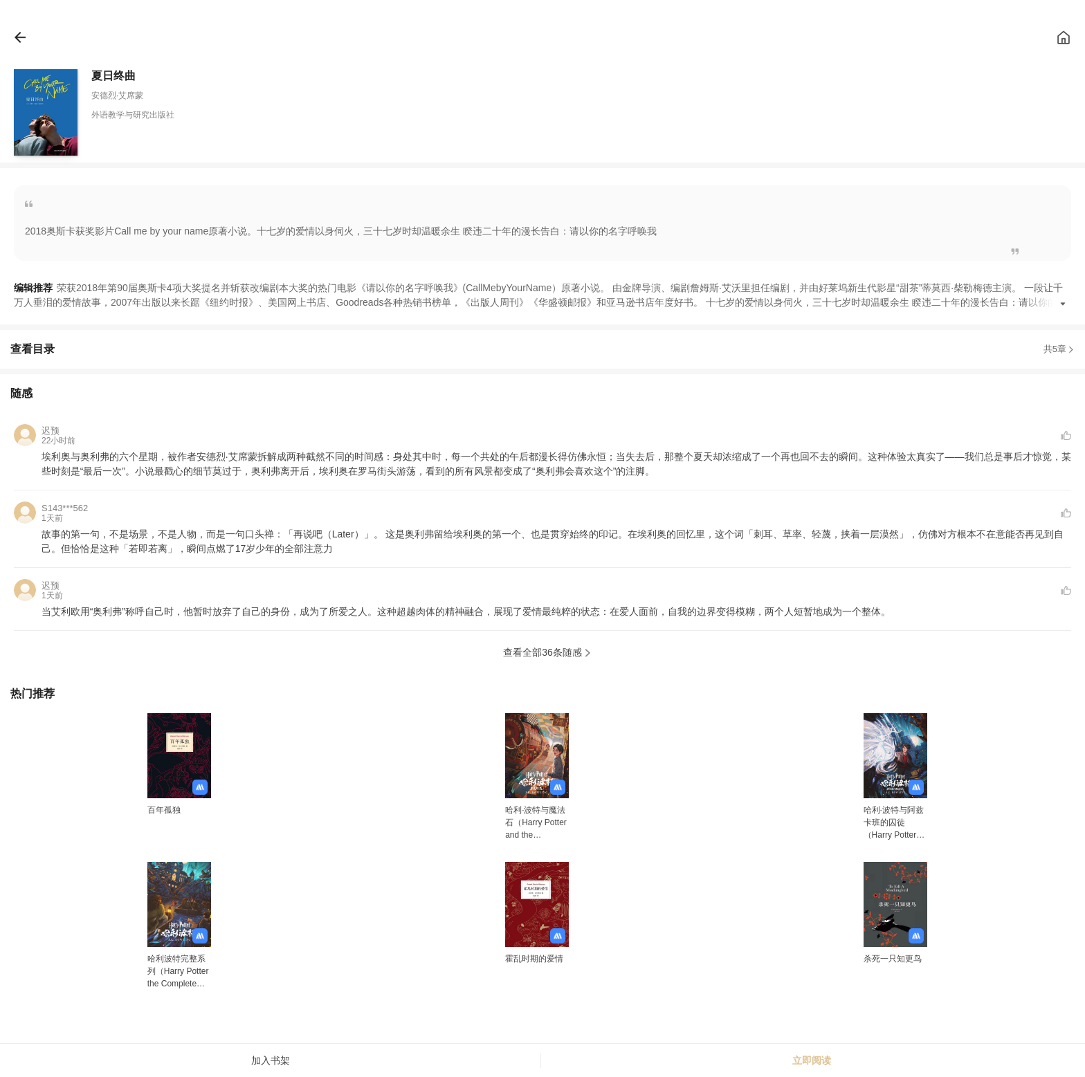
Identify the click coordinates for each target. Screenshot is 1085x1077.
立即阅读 (811, 1060)
